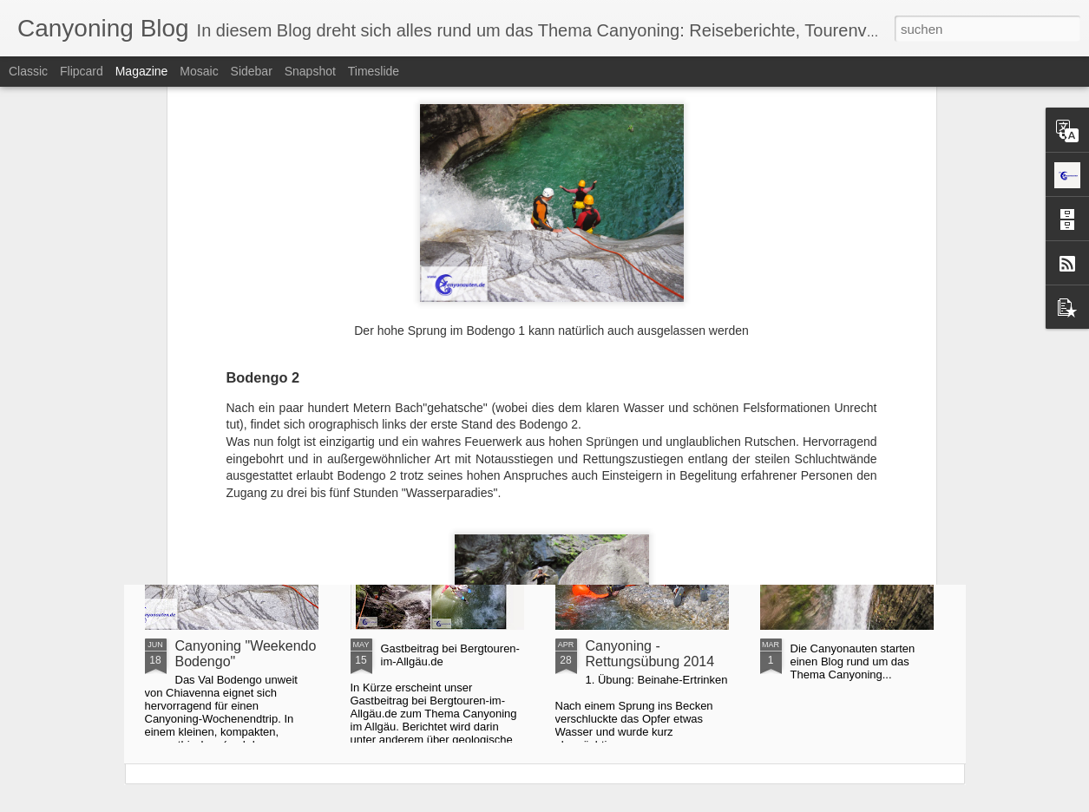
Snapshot (310, 71)
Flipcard (81, 71)
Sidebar (251, 71)
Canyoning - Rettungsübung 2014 (650, 653)
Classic (28, 71)
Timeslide (373, 71)
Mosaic (199, 71)
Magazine (141, 71)
